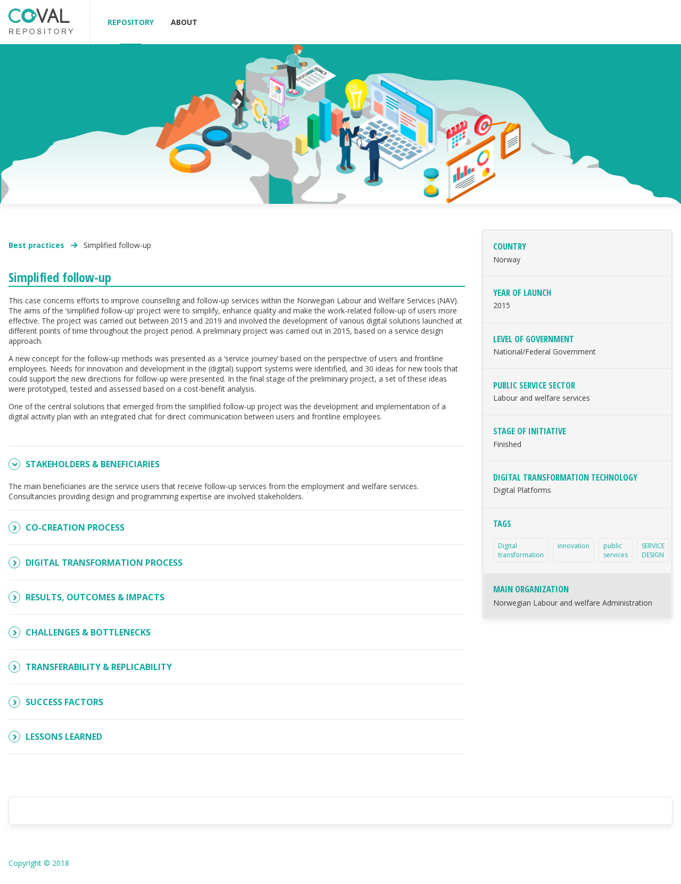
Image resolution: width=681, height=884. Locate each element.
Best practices (38, 245)
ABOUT (184, 22)
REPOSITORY (130, 22)
